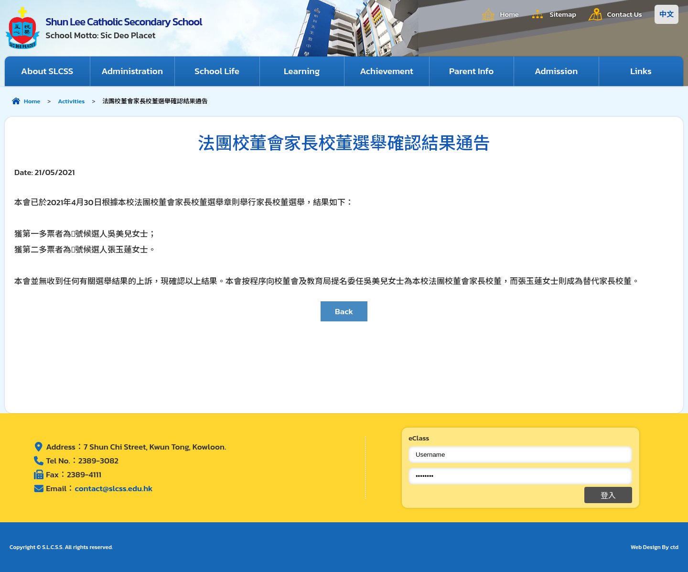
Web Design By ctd (654, 547)
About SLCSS (47, 71)
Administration (132, 71)
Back (344, 311)
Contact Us (624, 14)
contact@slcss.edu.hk (113, 489)
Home (508, 14)
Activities (71, 101)
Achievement (387, 71)
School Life (217, 71)
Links (641, 71)
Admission (556, 71)
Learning (302, 71)
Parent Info (471, 71)
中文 (666, 14)
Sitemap (562, 14)
